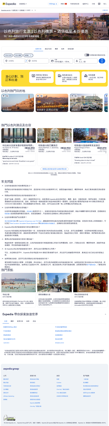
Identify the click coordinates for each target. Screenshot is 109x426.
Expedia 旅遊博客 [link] (35, 403)
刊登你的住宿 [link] (7, 386)
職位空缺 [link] (6, 382)
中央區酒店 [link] (7, 331)
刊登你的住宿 (74, 4)
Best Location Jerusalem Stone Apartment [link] (24, 223)
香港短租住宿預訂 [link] (35, 386)
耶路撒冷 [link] (8, 214)
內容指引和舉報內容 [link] (62, 396)
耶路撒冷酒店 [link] (59, 343)
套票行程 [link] (15, 10)
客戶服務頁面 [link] (91, 265)
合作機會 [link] (6, 389)
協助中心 (86, 4)
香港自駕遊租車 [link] (34, 396)
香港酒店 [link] (32, 382)
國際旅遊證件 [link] (87, 396)
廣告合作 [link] (6, 393)
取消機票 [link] (85, 382)
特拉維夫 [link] (30, 211)
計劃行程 (105, 10)
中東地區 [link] (22, 10)
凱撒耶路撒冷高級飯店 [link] (47, 223)
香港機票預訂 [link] (34, 393)
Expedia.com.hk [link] (6, 10)
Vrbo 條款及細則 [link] (61, 393)
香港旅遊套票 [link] (34, 389)
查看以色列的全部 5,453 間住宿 (54, 169)
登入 (104, 4)
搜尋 (102, 61)
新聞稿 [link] (5, 399)
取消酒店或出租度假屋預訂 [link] (91, 386)
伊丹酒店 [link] (6, 343)
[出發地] (14, 60)
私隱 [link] (58, 379)
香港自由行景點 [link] (34, 379)
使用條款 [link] (59, 386)
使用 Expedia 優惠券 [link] (89, 393)
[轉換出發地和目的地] (26, 61)
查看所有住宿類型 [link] (35, 399)
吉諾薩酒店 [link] (59, 335)
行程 (93, 4)
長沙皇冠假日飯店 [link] (11, 221)
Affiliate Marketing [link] (8, 396)
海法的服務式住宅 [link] (9, 339)
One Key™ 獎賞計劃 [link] (35, 406)
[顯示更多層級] (32, 10)
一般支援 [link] (85, 379)
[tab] (38, 48)
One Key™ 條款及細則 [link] (63, 389)
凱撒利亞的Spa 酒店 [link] (10, 327)
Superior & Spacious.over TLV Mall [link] (30, 221)
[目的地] (38, 60)
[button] (54, 314)
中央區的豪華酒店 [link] (61, 327)
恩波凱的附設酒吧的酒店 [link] (63, 331)
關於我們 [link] (6, 379)
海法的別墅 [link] (59, 339)
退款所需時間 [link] (87, 389)
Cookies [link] (59, 382)
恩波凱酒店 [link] (7, 335)
